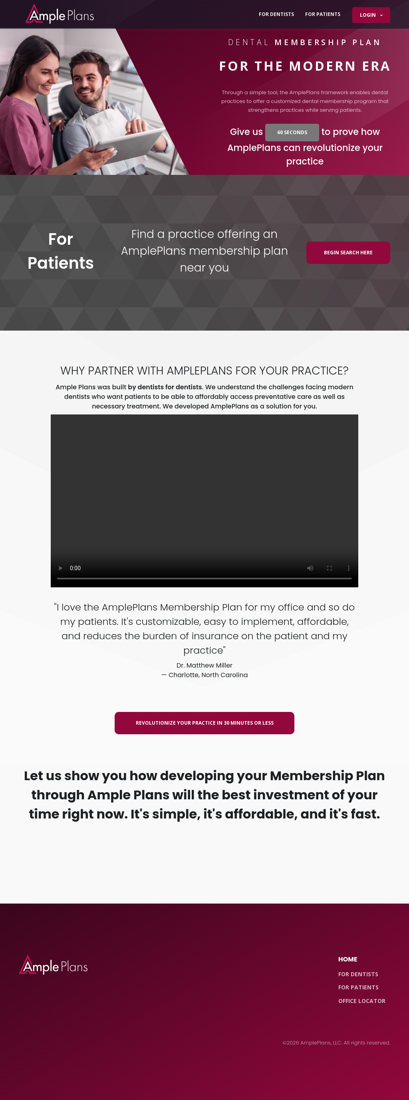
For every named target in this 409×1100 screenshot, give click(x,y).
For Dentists (276, 14)
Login (368, 15)
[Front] (53, 965)
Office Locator (361, 1001)
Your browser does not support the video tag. (204, 500)
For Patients (322, 14)
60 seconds (292, 132)
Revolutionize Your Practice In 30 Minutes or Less (205, 722)
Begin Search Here (348, 252)
